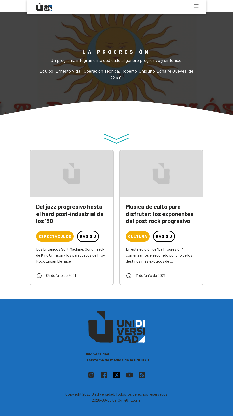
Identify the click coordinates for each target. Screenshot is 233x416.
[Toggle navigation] (196, 6)
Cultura (137, 236)
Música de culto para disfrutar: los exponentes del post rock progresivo (159, 214)
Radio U (88, 236)
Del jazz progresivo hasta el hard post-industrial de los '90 (70, 214)
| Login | (135, 400)
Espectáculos (54, 236)
